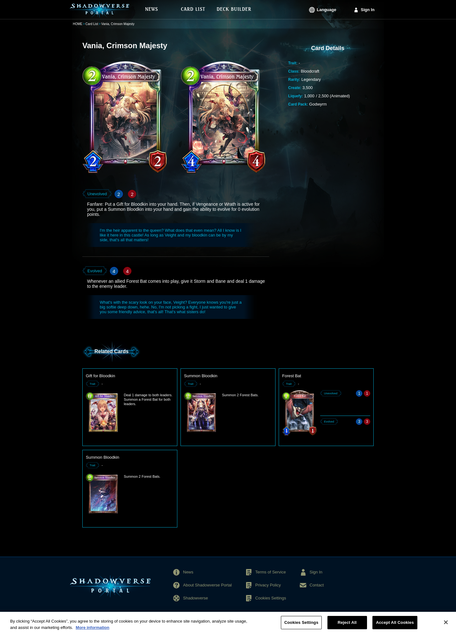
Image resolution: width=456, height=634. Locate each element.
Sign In (367, 9)
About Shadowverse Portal (207, 585)
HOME (77, 24)
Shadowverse (195, 598)
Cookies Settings (270, 598)
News (188, 572)
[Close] (446, 626)
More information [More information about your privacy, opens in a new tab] (92, 630)
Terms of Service (270, 572)
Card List (92, 24)
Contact (317, 585)
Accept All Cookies (395, 626)
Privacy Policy (268, 585)
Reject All (347, 626)
